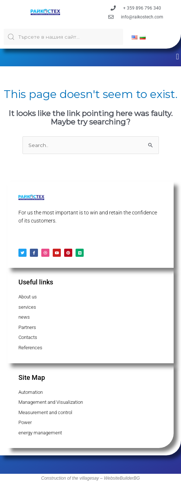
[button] (177, 56)
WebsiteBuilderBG (122, 478)
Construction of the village (66, 478)
